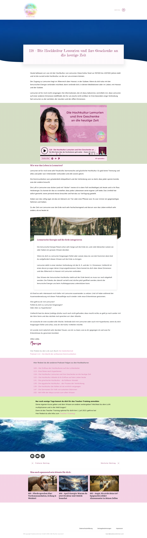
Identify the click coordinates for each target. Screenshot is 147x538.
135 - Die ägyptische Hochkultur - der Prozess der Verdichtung (59, 383)
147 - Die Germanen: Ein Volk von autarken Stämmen (55, 389)
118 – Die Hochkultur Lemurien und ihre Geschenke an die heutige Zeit (62, 374)
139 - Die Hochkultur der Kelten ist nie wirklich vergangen (57, 386)
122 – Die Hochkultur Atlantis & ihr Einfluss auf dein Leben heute (60, 377)
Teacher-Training (67, 413)
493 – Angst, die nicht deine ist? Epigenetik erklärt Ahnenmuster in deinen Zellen (104, 488)
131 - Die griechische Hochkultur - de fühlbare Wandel (56, 380)
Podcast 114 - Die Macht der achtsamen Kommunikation (53, 354)
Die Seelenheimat (66, 351)
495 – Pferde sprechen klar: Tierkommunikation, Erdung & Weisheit (42, 488)
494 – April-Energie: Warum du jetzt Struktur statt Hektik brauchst (73, 488)
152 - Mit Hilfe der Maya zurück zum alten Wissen (54, 392)
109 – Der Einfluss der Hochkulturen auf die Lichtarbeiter (57, 368)
